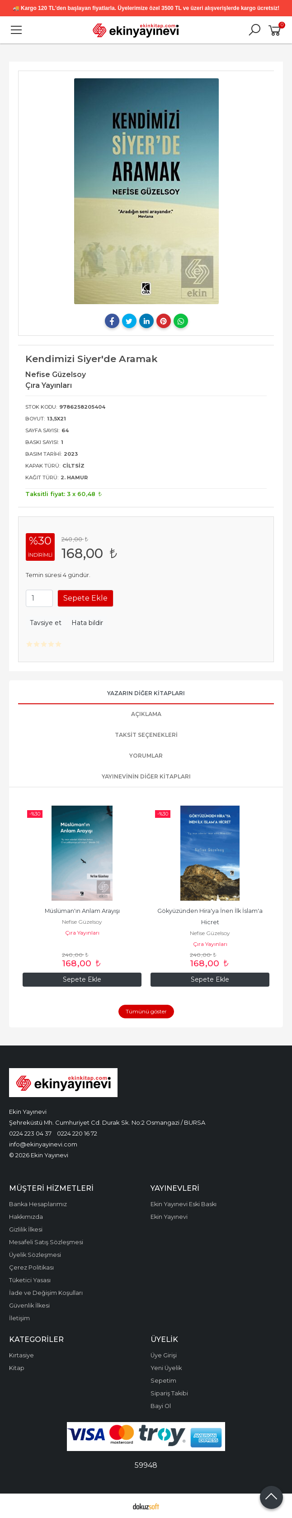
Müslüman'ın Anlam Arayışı (82, 910)
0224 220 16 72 (77, 1133)
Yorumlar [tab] (146, 755)
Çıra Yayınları (82, 932)
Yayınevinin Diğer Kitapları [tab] (146, 776)
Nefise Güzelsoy (82, 921)
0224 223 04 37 (30, 1133)
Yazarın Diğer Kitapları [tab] (146, 693)
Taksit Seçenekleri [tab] (146, 734)
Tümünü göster (146, 1011)
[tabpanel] (146, 191)
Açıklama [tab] (146, 714)
